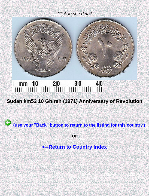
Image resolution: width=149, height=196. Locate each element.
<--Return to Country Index (74, 147)
